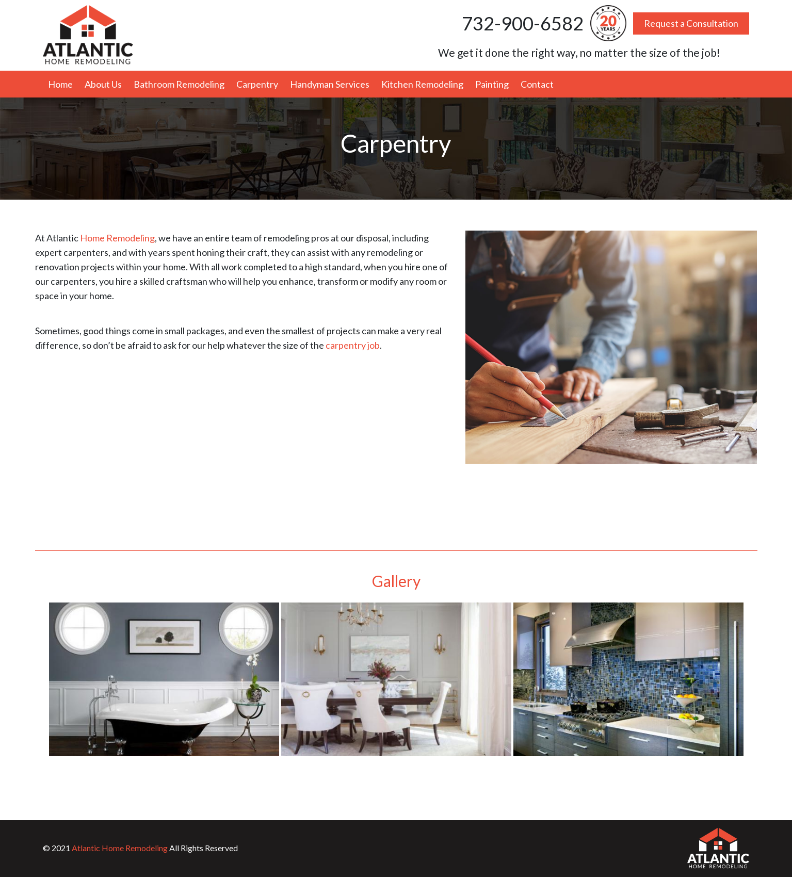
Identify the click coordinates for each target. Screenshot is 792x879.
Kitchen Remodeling (422, 84)
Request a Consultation (691, 23)
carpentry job (353, 345)
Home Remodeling (117, 237)
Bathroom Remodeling (179, 84)
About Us (103, 84)
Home (60, 84)
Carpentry (257, 84)
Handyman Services (329, 84)
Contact (537, 84)
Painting (492, 84)
